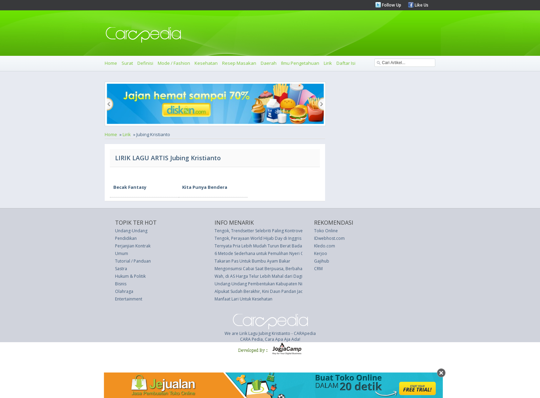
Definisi (145, 63)
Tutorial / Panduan (133, 261)
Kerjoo (320, 253)
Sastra (121, 269)
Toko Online (326, 231)
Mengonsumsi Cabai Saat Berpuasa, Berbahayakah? (265, 269)
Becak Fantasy (129, 187)
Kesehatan (206, 63)
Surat (127, 63)
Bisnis (120, 284)
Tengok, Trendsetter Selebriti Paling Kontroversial (263, 231)
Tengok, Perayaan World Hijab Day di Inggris (258, 238)
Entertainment (128, 299)
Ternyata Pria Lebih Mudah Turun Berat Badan (259, 246)
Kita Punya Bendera (204, 187)
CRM (318, 269)
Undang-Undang (131, 231)
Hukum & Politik (130, 276)
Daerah (269, 63)
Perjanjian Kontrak (132, 246)
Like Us (421, 5)
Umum (121, 253)
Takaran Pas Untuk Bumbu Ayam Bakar (252, 261)
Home (111, 63)
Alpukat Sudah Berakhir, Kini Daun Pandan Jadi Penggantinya (273, 291)
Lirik (328, 63)
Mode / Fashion (174, 63)
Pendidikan (126, 238)
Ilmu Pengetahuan (300, 63)
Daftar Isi (345, 63)
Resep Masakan (239, 63)
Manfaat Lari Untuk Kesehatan (243, 299)
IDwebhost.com (329, 238)
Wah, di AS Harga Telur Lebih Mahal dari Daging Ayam (267, 276)
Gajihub (321, 261)
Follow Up (391, 5)
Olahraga (124, 291)
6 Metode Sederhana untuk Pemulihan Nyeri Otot (262, 253)
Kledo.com (324, 246)
